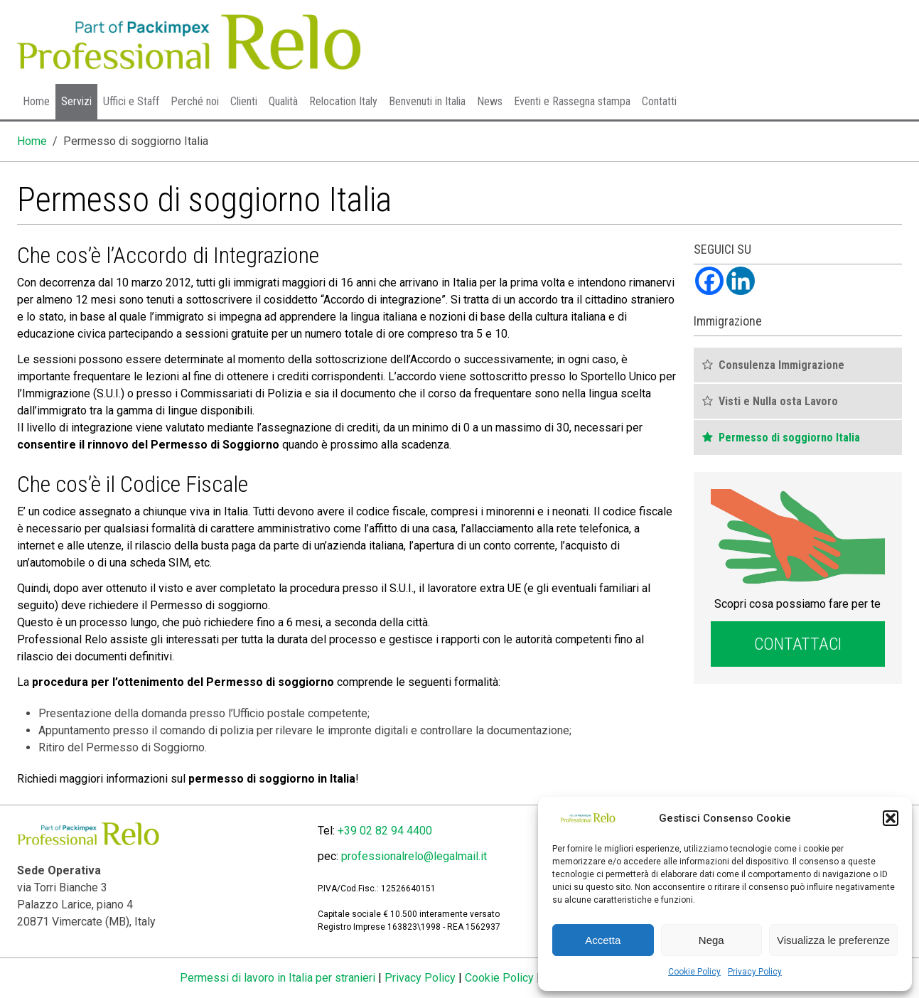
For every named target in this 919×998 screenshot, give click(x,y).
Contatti (659, 101)
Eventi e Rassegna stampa (572, 101)
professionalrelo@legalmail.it (414, 856)
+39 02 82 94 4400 (385, 830)
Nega (711, 940)
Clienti (243, 101)
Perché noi (195, 101)
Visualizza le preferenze (833, 940)
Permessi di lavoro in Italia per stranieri (277, 977)
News (490, 101)
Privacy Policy (755, 972)
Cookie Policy (694, 972)
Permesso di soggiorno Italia (789, 437)
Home (36, 101)
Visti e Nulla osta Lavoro (778, 401)
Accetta (602, 940)
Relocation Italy (343, 101)
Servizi (76, 101)
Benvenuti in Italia (427, 101)
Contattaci (798, 644)
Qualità (283, 101)
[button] (890, 818)
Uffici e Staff (131, 101)
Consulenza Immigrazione (781, 365)
